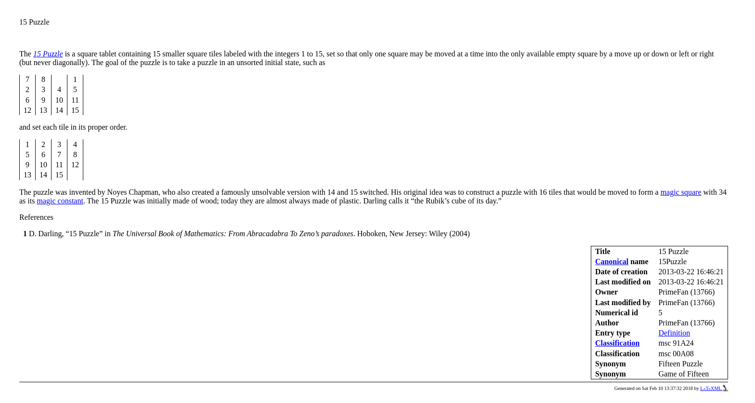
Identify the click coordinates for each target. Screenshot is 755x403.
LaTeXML (714, 388)
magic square (681, 192)
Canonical (611, 261)
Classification (617, 343)
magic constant (60, 201)
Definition (674, 333)
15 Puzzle (48, 54)
